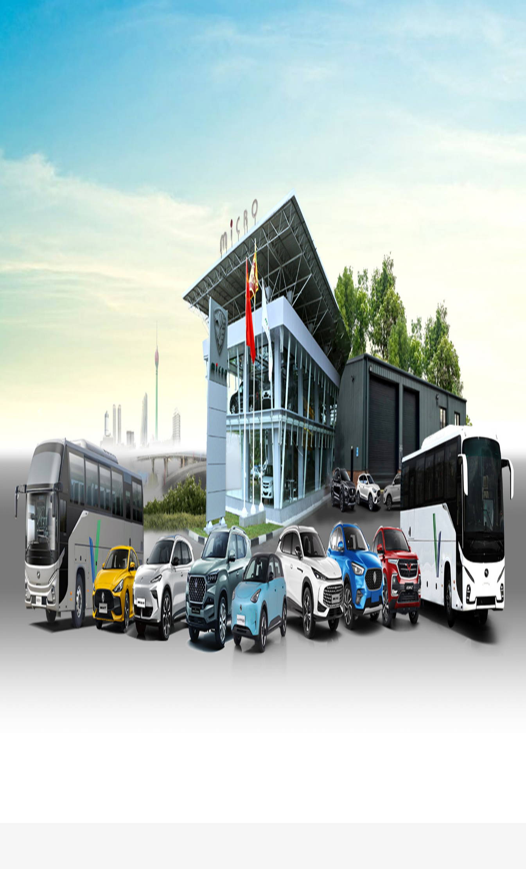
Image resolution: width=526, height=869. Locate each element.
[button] (39, 411)
